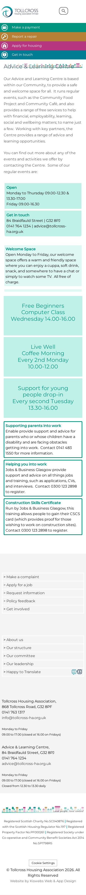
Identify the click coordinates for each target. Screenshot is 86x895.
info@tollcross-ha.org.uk (24, 718)
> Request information (24, 593)
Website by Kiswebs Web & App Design (43, 881)
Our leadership (20, 664)
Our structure (18, 648)
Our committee (20, 656)
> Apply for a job (17, 585)
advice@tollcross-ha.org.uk (26, 763)
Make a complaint (22, 577)
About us (14, 640)
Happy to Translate (23, 672)
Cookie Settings (43, 863)
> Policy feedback (19, 601)
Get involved (18, 609)
